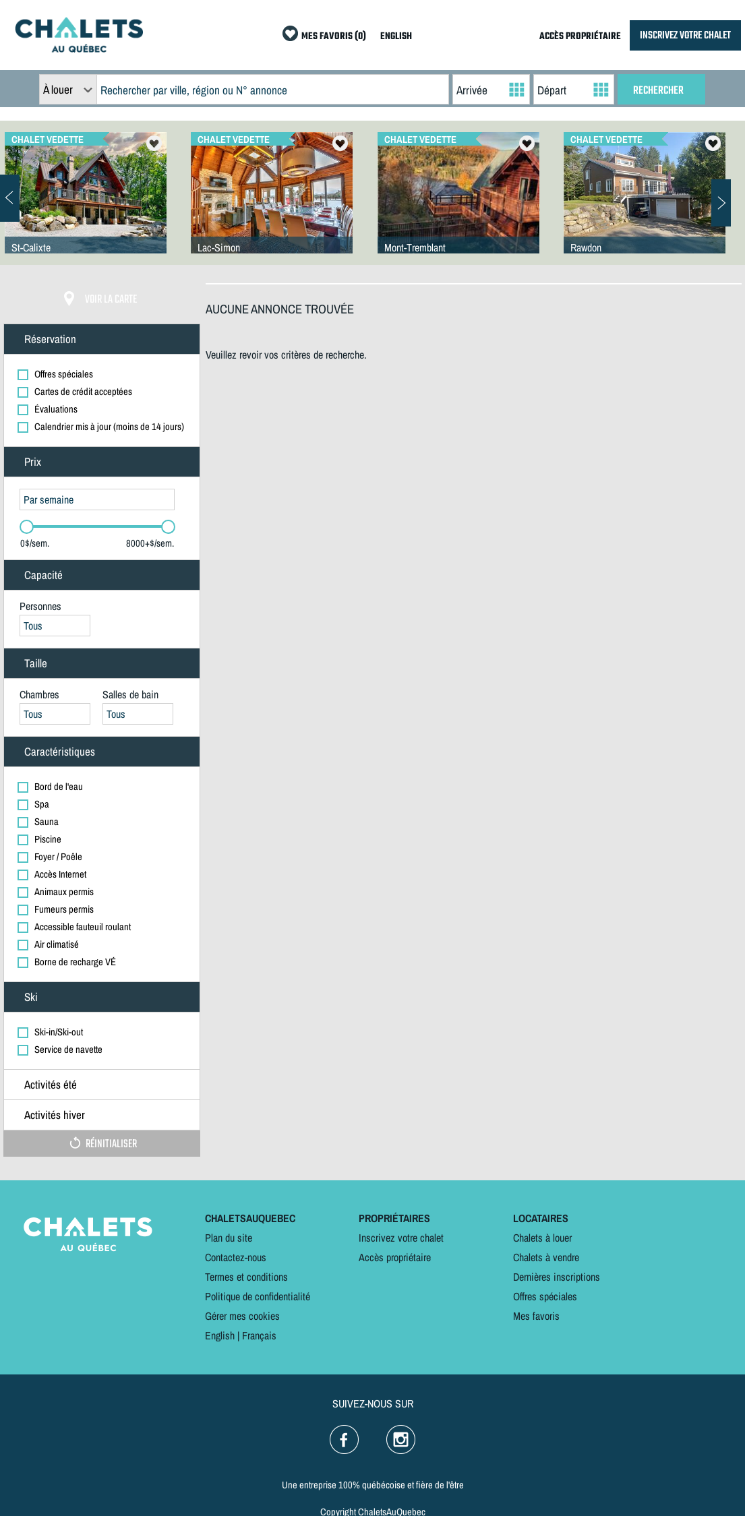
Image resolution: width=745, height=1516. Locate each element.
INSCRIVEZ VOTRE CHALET (685, 35)
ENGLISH (396, 36)
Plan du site (228, 1237)
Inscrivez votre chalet (401, 1237)
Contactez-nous (235, 1257)
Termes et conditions (246, 1276)
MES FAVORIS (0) (333, 36)
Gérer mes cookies (242, 1315)
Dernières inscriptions (556, 1276)
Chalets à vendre (546, 1257)
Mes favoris (536, 1315)
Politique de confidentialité (257, 1296)
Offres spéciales (545, 1296)
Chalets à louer (542, 1237)
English (220, 1335)
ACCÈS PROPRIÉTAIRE (580, 36)
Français (259, 1335)
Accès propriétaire (395, 1257)
